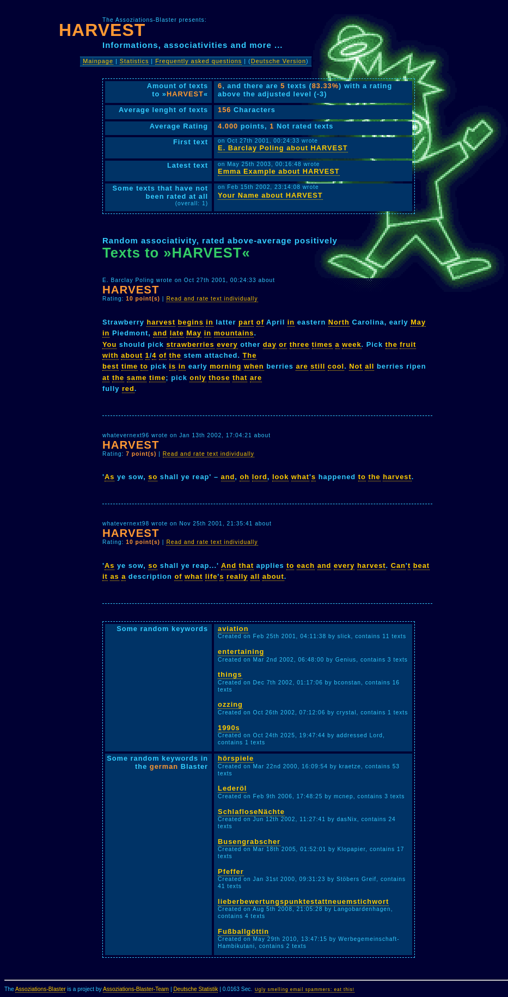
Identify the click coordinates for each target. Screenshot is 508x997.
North (339, 322)
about (132, 355)
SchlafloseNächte (251, 812)
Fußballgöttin (243, 931)
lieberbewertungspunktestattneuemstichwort (303, 901)
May (418, 322)
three (299, 344)
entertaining (241, 651)
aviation (233, 629)
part (246, 322)
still (317, 366)
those (219, 378)
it (105, 576)
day (270, 344)
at (105, 378)
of (260, 322)
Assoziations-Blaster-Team (136, 989)
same (137, 378)
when (254, 366)
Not (355, 366)
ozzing (230, 704)
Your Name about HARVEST (270, 195)
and (160, 333)
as (114, 576)
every (227, 344)
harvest (160, 322)
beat (421, 565)
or (283, 344)
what (300, 477)
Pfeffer (231, 871)
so (152, 477)
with (110, 355)
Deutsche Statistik (195, 989)
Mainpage (98, 61)
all (369, 366)
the (391, 344)
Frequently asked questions (198, 61)
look (280, 477)
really (237, 576)
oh (244, 477)
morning (225, 366)
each (306, 565)
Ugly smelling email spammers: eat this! (304, 989)
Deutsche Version (278, 61)
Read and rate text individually (212, 299)
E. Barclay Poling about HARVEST (282, 148)
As (109, 477)
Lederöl (232, 788)
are (302, 366)
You (109, 344)
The (250, 355)
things (230, 674)
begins (191, 322)
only (197, 378)
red (128, 388)
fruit (408, 344)
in (209, 322)
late (177, 333)
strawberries (190, 344)
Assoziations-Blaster (40, 989)
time (129, 366)
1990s (229, 728)
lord (259, 477)
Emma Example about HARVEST (278, 171)
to (144, 366)
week (351, 344)
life (211, 576)
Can (398, 565)
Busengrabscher (249, 841)
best (110, 366)
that (239, 378)
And (228, 565)
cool (336, 366)
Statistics (134, 61)
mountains (234, 333)
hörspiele (236, 758)
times (322, 344)
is (172, 366)
